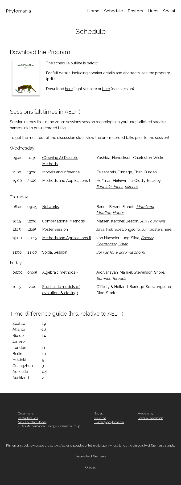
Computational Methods (63, 221)
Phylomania (18, 11)
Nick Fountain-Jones (32, 422)
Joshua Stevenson (150, 418)
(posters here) (160, 229)
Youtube (100, 418)
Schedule (113, 10)
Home (93, 10)
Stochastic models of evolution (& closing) (61, 289)
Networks (50, 207)
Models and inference (61, 172)
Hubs (153, 10)
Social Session (54, 252)
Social (169, 10)
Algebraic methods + (60, 272)
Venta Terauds (28, 418)
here (69, 89)
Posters (135, 10)
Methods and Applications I (66, 180)
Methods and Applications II (66, 238)
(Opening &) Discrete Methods (60, 160)
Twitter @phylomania (109, 422)
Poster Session (55, 229)
